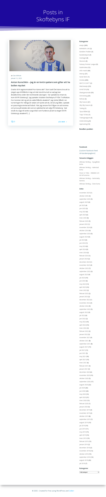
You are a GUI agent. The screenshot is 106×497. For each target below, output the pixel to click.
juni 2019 (82, 429)
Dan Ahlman (17, 76)
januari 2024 (83, 259)
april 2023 (82, 287)
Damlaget (82, 58)
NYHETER (82, 89)
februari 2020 (83, 404)
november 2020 (84, 375)
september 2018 (84, 457)
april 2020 (82, 397)
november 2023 (84, 265)
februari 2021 (83, 366)
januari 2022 (83, 334)
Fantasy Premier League (87, 64)
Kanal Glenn (83, 77)
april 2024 (82, 249)
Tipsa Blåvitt (83, 111)
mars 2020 (83, 400)
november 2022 (84, 303)
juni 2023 (82, 281)
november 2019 (84, 413)
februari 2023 (83, 293)
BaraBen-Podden (85, 52)
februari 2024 (83, 256)
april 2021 (82, 360)
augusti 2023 (83, 275)
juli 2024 (82, 240)
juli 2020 (82, 388)
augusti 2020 (83, 385)
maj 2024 (82, 246)
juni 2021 (82, 353)
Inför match (83, 71)
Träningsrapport (84, 118)
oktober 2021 (83, 341)
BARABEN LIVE (84, 49)
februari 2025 (83, 221)
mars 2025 (83, 218)
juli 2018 (82, 463)
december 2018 (84, 448)
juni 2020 (82, 391)
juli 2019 (82, 426)
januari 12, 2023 (16, 78)
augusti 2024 (83, 237)
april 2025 (82, 215)
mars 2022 (83, 328)
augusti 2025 (83, 202)
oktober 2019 (83, 416)
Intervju (81, 74)
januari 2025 (83, 224)
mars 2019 (83, 438)
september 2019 (84, 419)
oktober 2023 (83, 268)
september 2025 (84, 199)
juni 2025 (82, 208)
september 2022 (84, 309)
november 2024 (84, 227)
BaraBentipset (84, 55)
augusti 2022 (83, 312)
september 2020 (84, 382)
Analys (81, 45)
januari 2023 (83, 297)
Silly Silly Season (84, 105)
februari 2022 (83, 331)
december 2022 (84, 300)
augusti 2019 (83, 422)
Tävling (81, 108)
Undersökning (84, 121)
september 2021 (84, 344)
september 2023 (84, 271)
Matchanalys (83, 86)
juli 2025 (82, 205)
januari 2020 (83, 407)
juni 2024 (82, 243)
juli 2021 (82, 350)
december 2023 (84, 262)
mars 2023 (83, 290)
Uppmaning (83, 124)
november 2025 (84, 193)
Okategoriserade (85, 93)
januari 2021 (83, 369)
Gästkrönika (83, 67)
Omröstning (83, 96)
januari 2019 (83, 445)
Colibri (71, 491)
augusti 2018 (83, 460)
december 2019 (84, 410)
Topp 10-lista (83, 115)
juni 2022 (82, 319)
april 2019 (82, 435)
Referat (81, 99)
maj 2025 (82, 212)
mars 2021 (83, 363)
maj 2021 (82, 356)
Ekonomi (82, 61)
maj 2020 (82, 394)
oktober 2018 (83, 454)
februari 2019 (83, 441)
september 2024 (84, 234)
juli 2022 (82, 315)
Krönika (81, 80)
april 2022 (82, 325)
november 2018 (84, 451)
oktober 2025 (83, 196)
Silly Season (83, 102)
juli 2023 (82, 278)
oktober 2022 (83, 306)
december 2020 (84, 372)
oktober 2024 (83, 230)
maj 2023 (82, 284)
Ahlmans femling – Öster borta (89, 184)
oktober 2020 (83, 378)
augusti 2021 (83, 347)
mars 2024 (83, 253)
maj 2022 (82, 322)
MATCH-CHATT (84, 83)
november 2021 (84, 337)
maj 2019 (82, 432)
